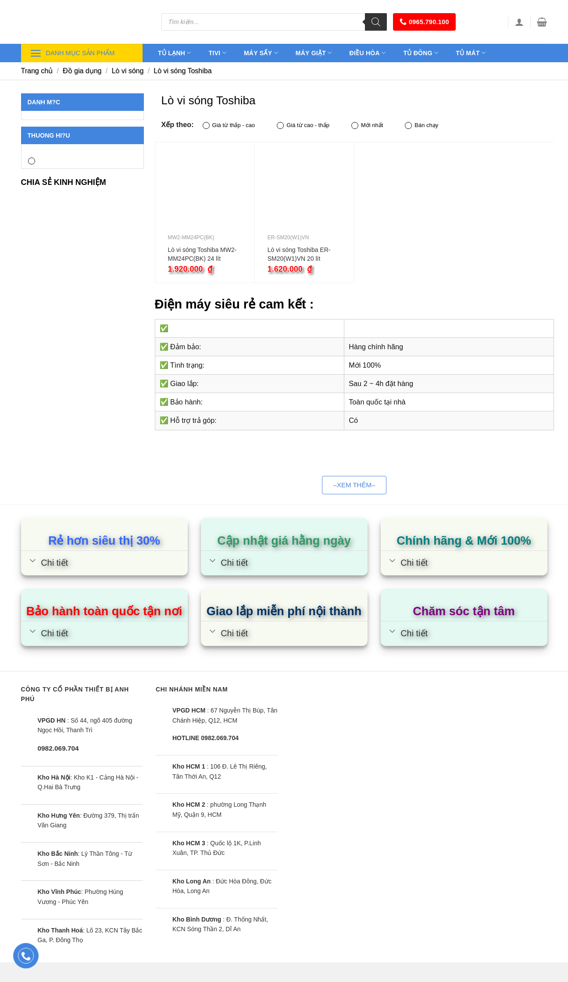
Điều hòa (368, 53)
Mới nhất (367, 125)
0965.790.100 (424, 22)
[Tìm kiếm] (376, 22)
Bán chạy (421, 125)
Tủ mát (471, 53)
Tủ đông (420, 53)
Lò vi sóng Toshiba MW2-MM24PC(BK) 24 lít (202, 254)
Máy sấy (261, 53)
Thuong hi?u (49, 135)
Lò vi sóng (127, 70)
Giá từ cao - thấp (303, 125)
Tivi (217, 53)
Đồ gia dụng (82, 70)
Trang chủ (37, 70)
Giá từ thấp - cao (229, 125)
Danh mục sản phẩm (72, 53)
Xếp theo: (177, 124)
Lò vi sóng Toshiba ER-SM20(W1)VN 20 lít (299, 254)
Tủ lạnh (174, 53)
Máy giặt (314, 53)
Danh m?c (44, 102)
